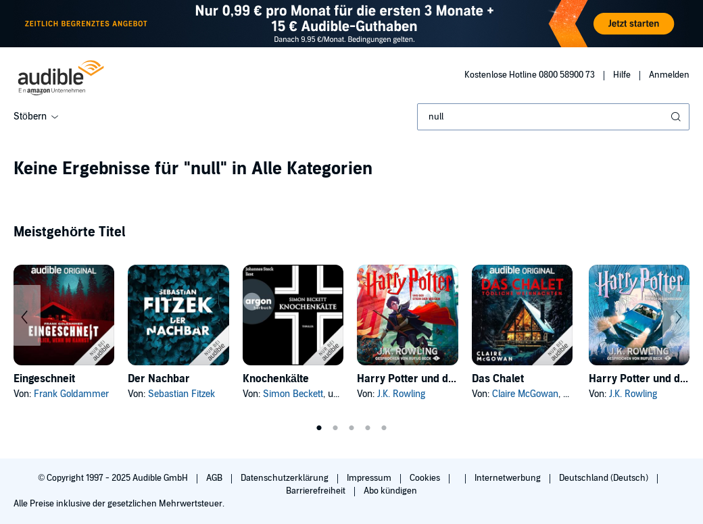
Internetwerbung (509, 478)
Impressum (370, 478)
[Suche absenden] (677, 116)
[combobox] (553, 116)
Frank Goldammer (71, 394)
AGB (215, 478)
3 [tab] (351, 428)
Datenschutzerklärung (286, 478)
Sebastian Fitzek (181, 394)
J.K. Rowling (401, 394)
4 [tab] (367, 428)
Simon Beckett (293, 394)
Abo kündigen (390, 491)
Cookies (426, 478)
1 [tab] (319, 428)
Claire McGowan (525, 394)
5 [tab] (384, 428)
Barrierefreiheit (316, 491)
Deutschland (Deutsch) (604, 478)
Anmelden (669, 75)
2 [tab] (335, 428)
